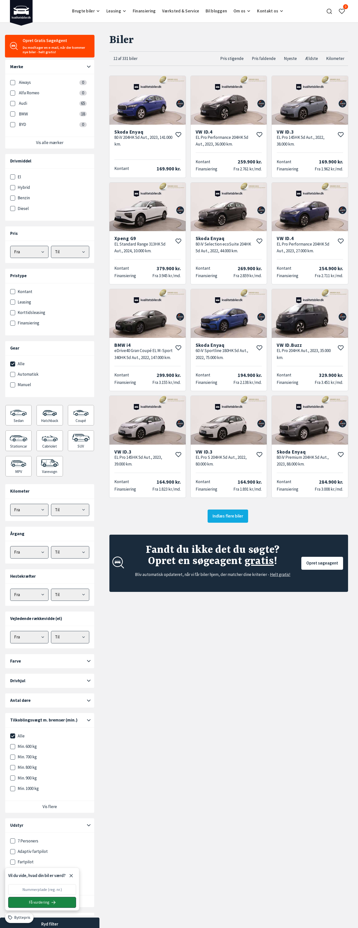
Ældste (311, 58)
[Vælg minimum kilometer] (29, 510)
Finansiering (144, 11)
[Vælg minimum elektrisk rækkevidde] (29, 637)
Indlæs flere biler (228, 516)
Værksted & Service (180, 11)
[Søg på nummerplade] (42, 902)
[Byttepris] (19, 917)
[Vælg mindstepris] (29, 252)
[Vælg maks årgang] (70, 552)
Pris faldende (264, 58)
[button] (329, 11)
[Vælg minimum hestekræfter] (29, 595)
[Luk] (71, 875)
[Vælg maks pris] (70, 252)
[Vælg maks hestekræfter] (70, 595)
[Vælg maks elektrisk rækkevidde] (70, 637)
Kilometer (335, 58)
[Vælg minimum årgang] (29, 552)
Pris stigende (232, 58)
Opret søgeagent (322, 563)
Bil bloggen (216, 11)
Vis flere (50, 806)
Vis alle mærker (49, 142)
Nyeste (290, 58)
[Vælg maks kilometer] (70, 510)
